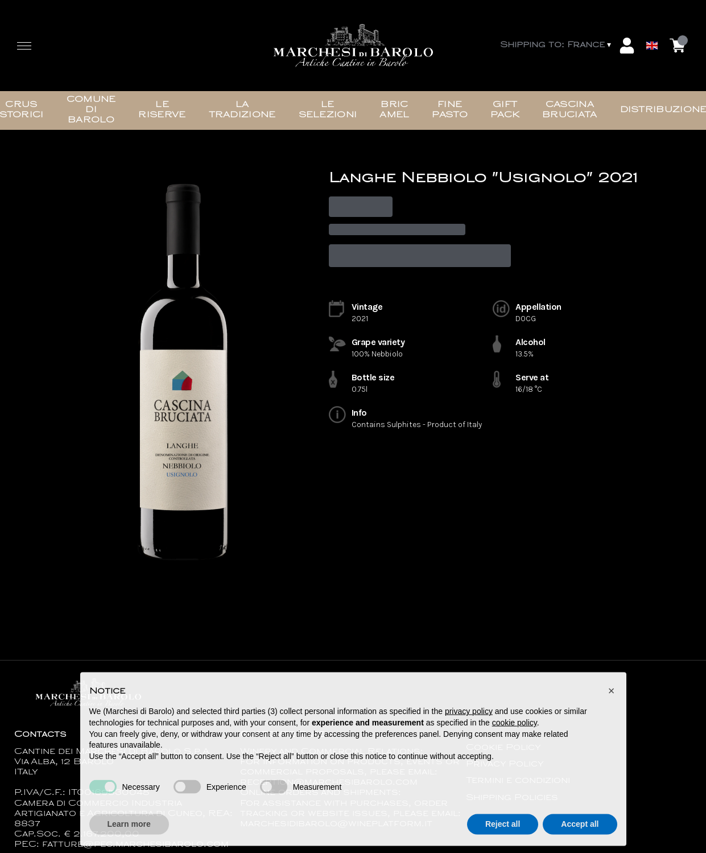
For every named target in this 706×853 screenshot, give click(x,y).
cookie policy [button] (514, 730)
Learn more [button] (129, 831)
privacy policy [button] (469, 718)
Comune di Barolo (91, 110)
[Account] (627, 46)
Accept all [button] (579, 831)
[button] (611, 698)
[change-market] (556, 45)
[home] (353, 45)
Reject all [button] (502, 831)
